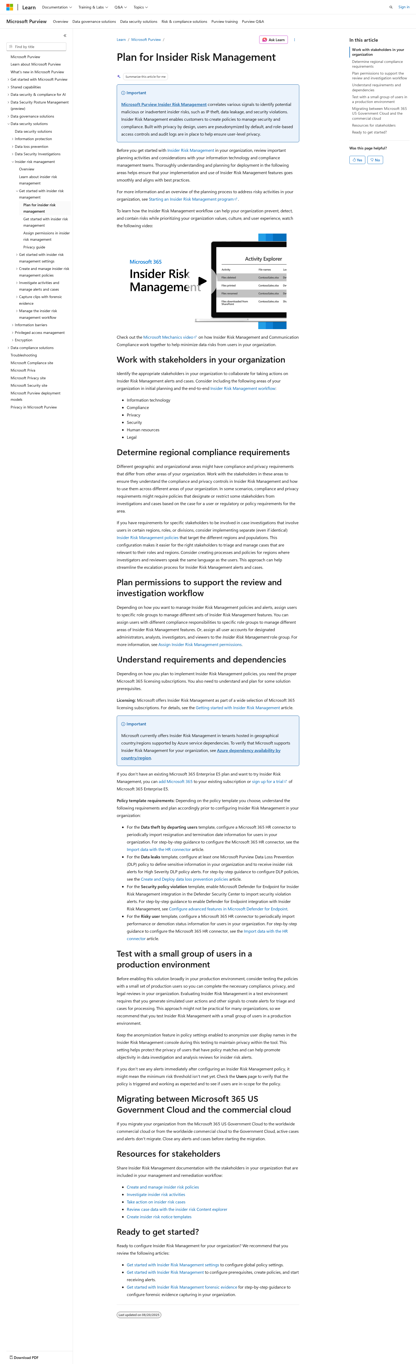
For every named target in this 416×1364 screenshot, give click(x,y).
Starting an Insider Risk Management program (191, 199)
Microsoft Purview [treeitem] (25, 56)
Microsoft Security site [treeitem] (29, 385)
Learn (121, 39)
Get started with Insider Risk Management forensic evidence (182, 1287)
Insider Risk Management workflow (242, 388)
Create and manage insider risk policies (163, 1187)
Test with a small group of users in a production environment (379, 99)
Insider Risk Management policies (148, 537)
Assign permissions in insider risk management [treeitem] (46, 236)
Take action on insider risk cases (156, 1201)
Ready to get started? (369, 132)
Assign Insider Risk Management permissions (200, 644)
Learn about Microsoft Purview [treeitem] (36, 64)
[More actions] (294, 40)
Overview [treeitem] (26, 168)
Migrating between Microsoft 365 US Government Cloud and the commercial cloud (379, 113)
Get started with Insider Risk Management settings (173, 1264)
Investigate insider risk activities (156, 1194)
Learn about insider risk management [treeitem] (38, 180)
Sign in (404, 6)
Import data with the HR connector (159, 849)
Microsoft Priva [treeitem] (23, 370)
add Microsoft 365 (176, 781)
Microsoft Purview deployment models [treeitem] (35, 396)
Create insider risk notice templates (159, 1216)
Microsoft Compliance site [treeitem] (32, 362)
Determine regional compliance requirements (377, 64)
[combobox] (36, 46)
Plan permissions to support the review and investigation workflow (379, 75)
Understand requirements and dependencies (376, 87)
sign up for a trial (267, 781)
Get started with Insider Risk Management (165, 1272)
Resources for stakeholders (374, 125)
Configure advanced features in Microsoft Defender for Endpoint (228, 908)
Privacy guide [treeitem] (34, 246)
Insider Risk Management (190, 150)
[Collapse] (65, 35)
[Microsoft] (9, 7)
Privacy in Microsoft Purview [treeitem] (34, 407)
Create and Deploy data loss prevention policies (184, 879)
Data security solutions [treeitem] (33, 131)
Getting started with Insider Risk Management (238, 707)
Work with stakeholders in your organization (378, 52)
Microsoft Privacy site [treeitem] (28, 377)
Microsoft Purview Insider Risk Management (164, 104)
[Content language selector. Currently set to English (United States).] (30, 1356)
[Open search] (391, 7)
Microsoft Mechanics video (168, 337)
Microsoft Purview (146, 39)
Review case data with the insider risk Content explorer (177, 1209)
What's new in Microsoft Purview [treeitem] (37, 71)
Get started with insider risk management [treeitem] (45, 222)
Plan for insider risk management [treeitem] (39, 208)
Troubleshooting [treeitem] (24, 355)
